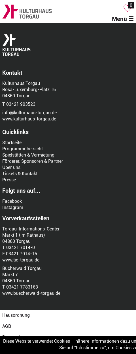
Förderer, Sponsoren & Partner (32, 161)
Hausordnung (16, 315)
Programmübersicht (22, 148)
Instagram (12, 207)
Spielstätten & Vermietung (28, 155)
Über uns (11, 167)
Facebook (12, 201)
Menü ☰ (123, 19)
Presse (9, 180)
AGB (6, 326)
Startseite (12, 142)
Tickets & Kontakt (19, 173)
